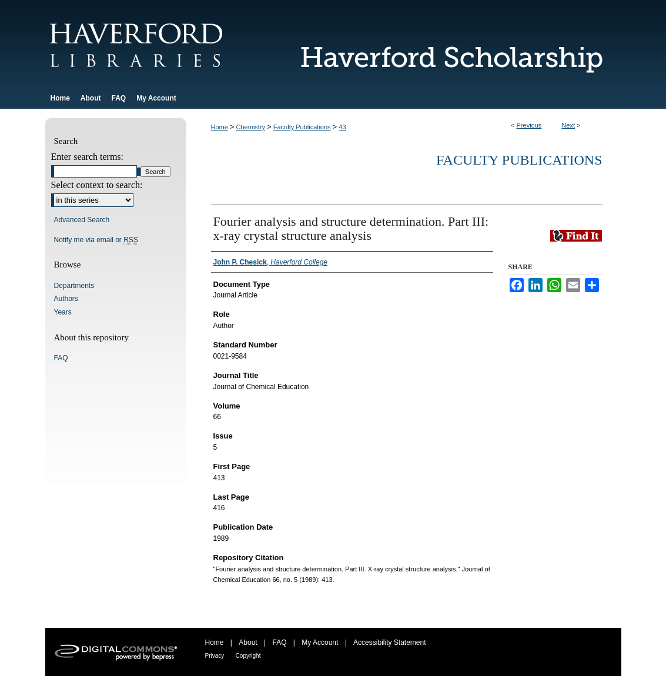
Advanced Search (82, 220)
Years (63, 312)
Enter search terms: (87, 157)
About (248, 642)
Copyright (248, 655)
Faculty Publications (302, 126)
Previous (529, 125)
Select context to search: (97, 185)
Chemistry (251, 126)
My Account (320, 642)
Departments (74, 286)
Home (219, 126)
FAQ (61, 358)
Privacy (215, 655)
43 (342, 126)
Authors (66, 299)
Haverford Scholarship (445, 44)
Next (568, 125)
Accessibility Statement (389, 642)
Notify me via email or (96, 240)
